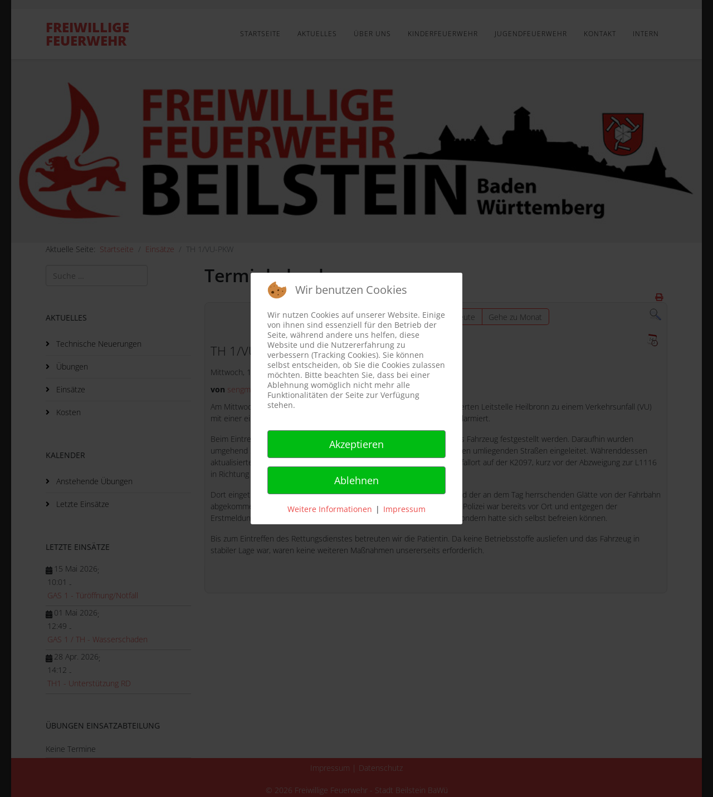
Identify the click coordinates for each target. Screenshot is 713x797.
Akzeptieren (356, 444)
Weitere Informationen (329, 509)
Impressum (404, 509)
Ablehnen (356, 480)
